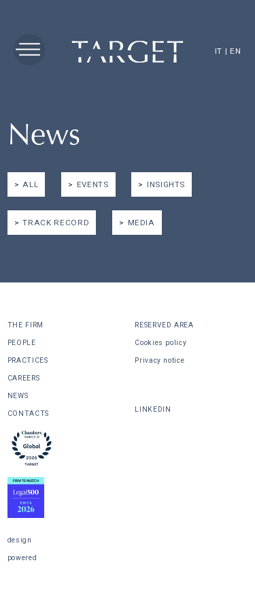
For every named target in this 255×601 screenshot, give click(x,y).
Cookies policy (160, 342)
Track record (55, 222)
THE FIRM (25, 325)
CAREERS (23, 378)
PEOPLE (21, 342)
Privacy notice (159, 360)
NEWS (18, 395)
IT (218, 51)
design (19, 540)
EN (235, 51)
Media (141, 222)
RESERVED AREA (164, 325)
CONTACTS (28, 413)
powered (22, 557)
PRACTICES (27, 360)
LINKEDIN (153, 409)
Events (93, 184)
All (30, 184)
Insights (166, 184)
